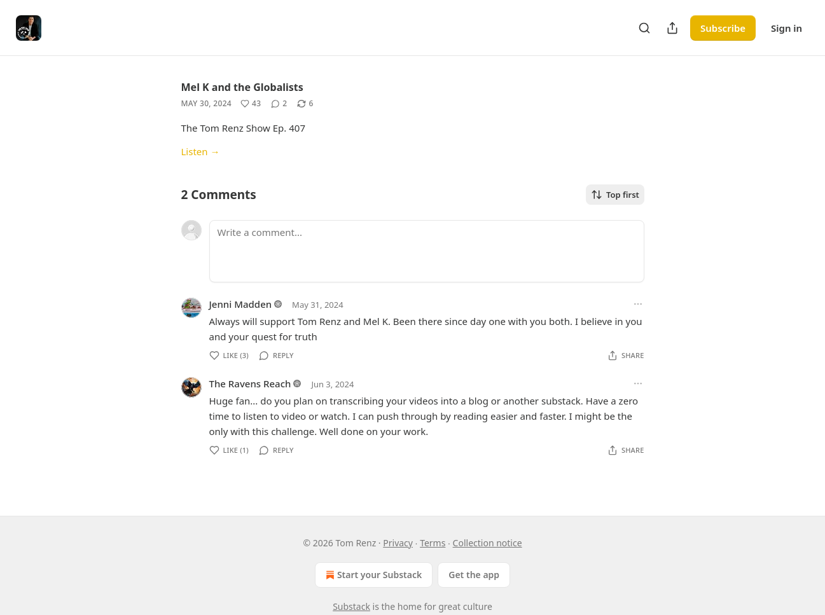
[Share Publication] (672, 28)
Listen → (200, 151)
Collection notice (487, 543)
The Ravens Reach (250, 383)
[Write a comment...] (426, 251)
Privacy (398, 543)
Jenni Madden (240, 304)
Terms (432, 543)
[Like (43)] (251, 103)
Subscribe (722, 28)
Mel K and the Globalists (242, 87)
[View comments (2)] (279, 103)
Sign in (786, 28)
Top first (615, 194)
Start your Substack (372, 575)
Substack (351, 606)
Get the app (473, 575)
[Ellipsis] (638, 304)
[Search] (644, 28)
